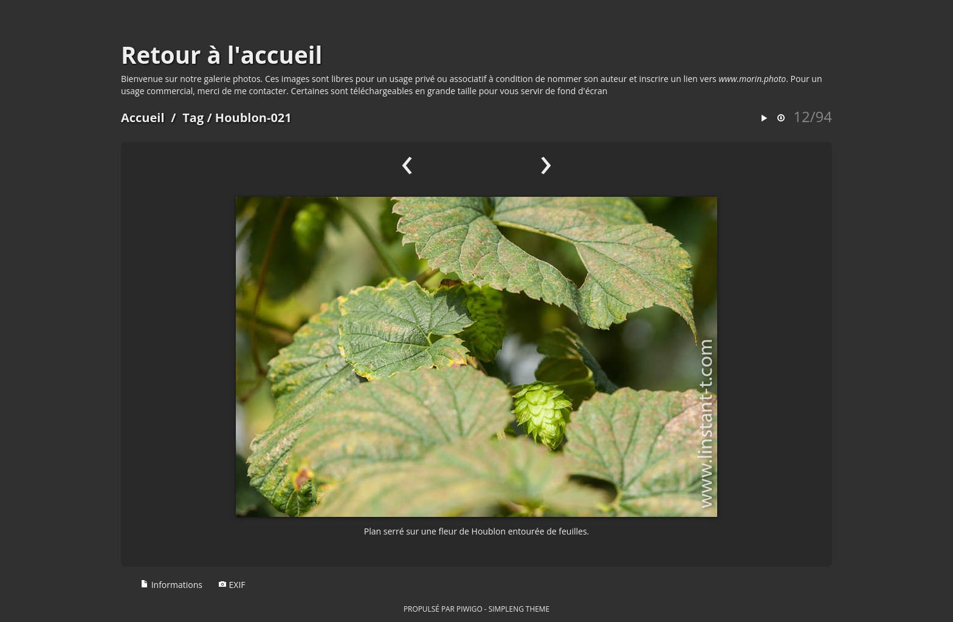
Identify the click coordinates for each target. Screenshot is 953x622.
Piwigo (469, 608)
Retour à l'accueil (221, 54)
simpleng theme (519, 608)
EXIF (232, 584)
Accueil (143, 117)
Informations (171, 584)
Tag (193, 117)
